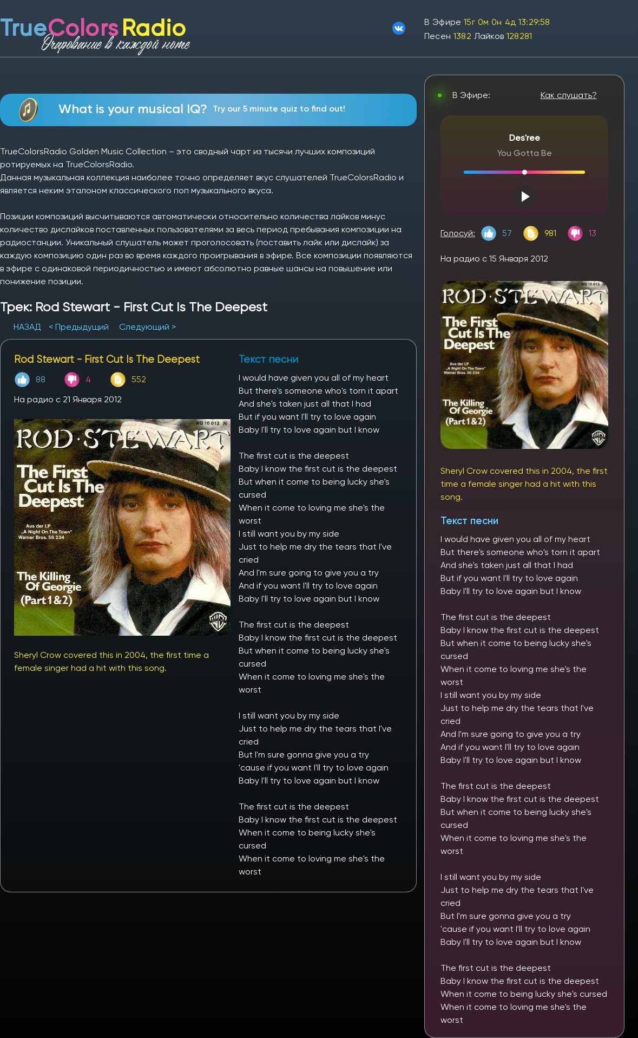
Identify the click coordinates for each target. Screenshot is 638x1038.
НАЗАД (28, 327)
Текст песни (469, 520)
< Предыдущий (79, 327)
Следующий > (147, 327)
